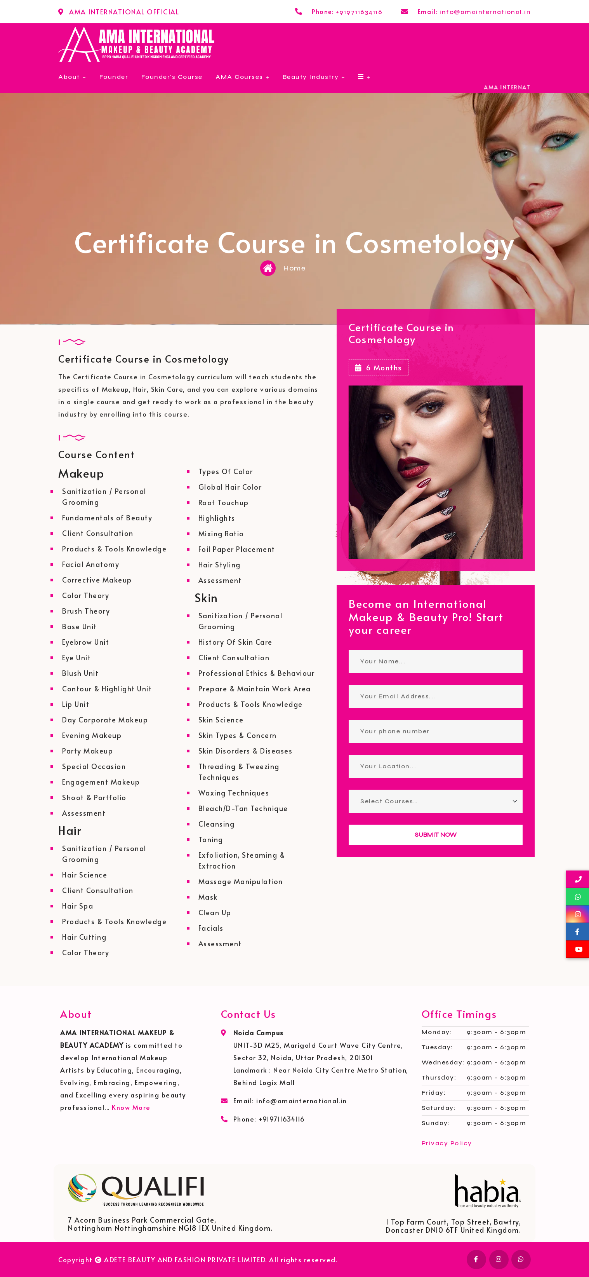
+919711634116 (359, 12)
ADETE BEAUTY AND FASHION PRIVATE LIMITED (184, 1259)
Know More (131, 1107)
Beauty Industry (311, 76)
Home (294, 268)
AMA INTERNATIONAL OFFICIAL (124, 11)
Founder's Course (172, 76)
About (69, 76)
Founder (114, 76)
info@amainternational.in (485, 12)
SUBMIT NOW (436, 834)
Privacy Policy (447, 1143)
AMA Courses (239, 76)
